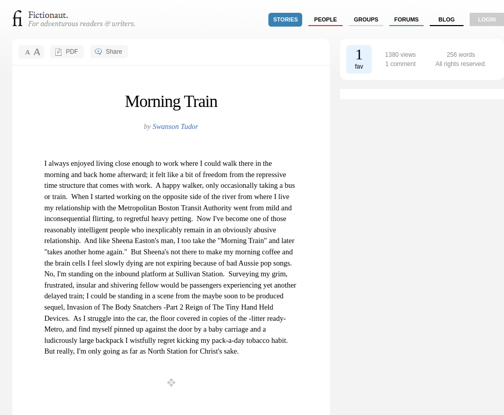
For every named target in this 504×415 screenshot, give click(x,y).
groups (366, 19)
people (325, 19)
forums (406, 19)
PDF (72, 51)
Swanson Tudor (175, 126)
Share (114, 51)
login (487, 19)
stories (286, 19)
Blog (446, 19)
